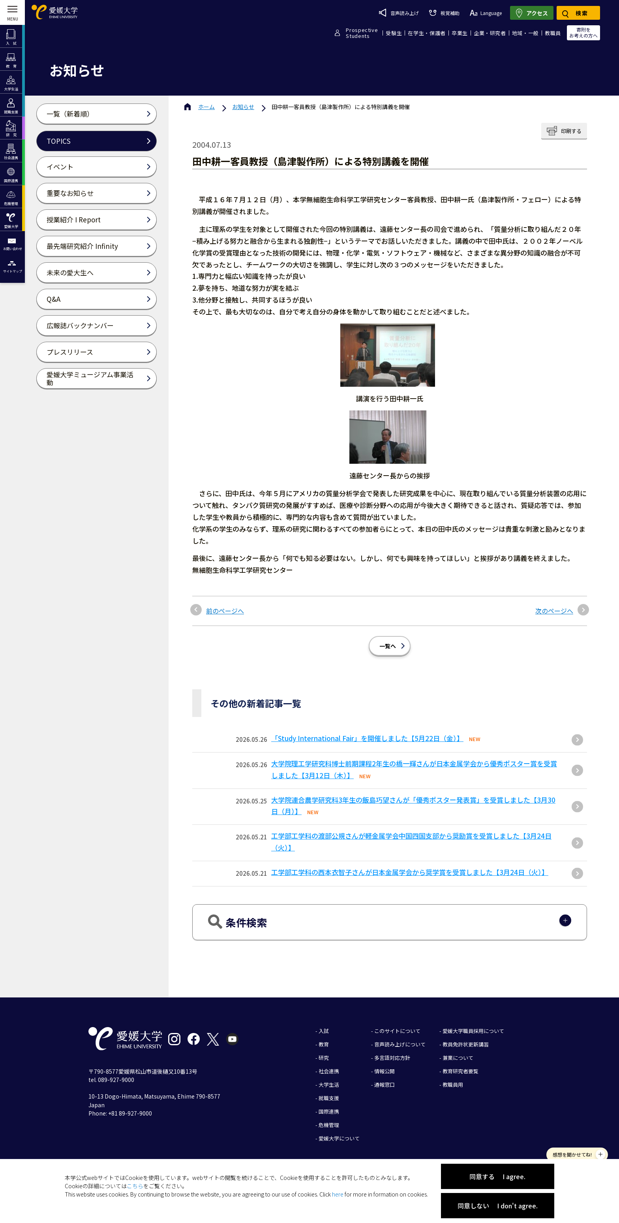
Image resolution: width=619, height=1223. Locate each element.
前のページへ (225, 610)
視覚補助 (444, 12)
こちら (135, 1186)
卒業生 (460, 33)
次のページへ (554, 610)
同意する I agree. (497, 1176)
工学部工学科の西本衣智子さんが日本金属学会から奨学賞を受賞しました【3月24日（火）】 (409, 872)
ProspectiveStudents (362, 33)
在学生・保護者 (427, 33)
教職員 (553, 33)
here (337, 1194)
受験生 (394, 33)
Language (486, 12)
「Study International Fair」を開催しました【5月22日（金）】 (367, 738)
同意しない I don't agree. (498, 1205)
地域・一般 (525, 33)
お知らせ (243, 107)
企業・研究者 (490, 33)
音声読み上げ (399, 13)
